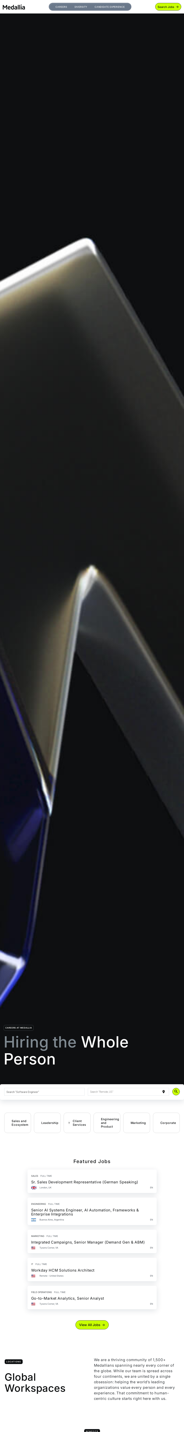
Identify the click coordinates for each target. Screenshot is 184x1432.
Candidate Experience (109, 7)
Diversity (81, 7)
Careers (61, 7)
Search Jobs (166, 7)
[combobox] (44, 1092)
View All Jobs (89, 1325)
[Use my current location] (163, 1091)
